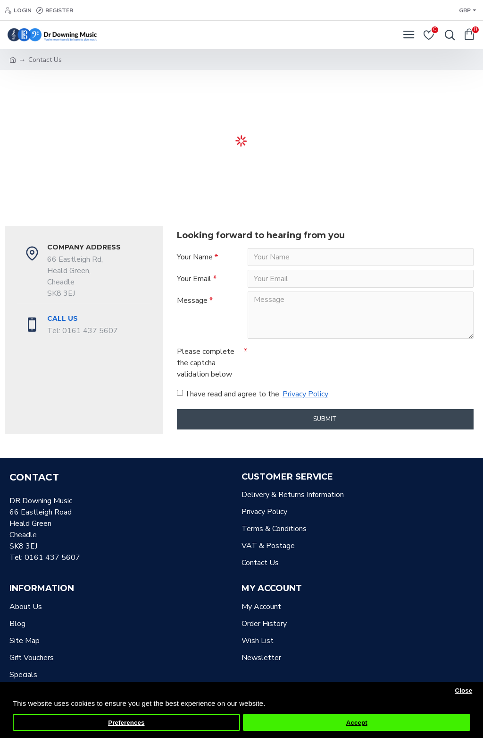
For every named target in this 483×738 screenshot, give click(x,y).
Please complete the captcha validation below (205, 362)
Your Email (194, 279)
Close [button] (463, 690)
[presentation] (314, 360)
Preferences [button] (126, 722)
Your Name (195, 257)
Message (192, 300)
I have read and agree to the (253, 394)
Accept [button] (356, 722)
